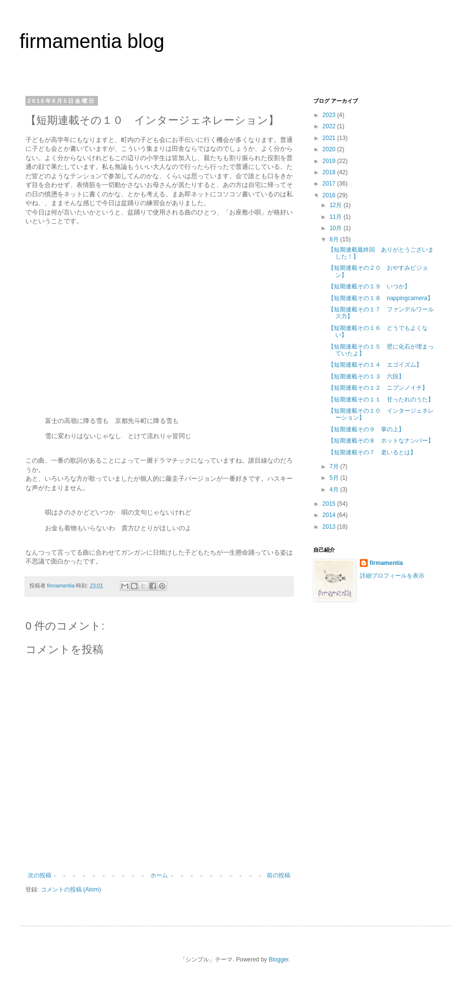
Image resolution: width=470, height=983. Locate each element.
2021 (330, 138)
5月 (334, 477)
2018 (330, 172)
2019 (330, 161)
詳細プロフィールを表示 (392, 575)
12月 (336, 205)
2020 (330, 149)
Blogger (279, 959)
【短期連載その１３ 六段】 (366, 376)
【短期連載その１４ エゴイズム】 (375, 364)
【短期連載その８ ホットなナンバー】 (381, 440)
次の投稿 (39, 875)
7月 (334, 466)
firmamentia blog (92, 41)
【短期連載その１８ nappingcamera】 (380, 298)
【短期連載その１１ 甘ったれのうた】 (381, 399)
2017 (330, 183)
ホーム (159, 875)
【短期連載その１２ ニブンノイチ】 (378, 387)
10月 (336, 228)
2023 (330, 115)
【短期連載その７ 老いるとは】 (372, 452)
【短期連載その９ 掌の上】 (366, 429)
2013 (330, 526)
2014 (330, 515)
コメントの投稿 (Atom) (71, 889)
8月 (334, 239)
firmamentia (386, 563)
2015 (330, 503)
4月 (334, 489)
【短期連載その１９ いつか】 (369, 286)
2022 (330, 126)
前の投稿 (278, 875)
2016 (330, 195)
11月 (336, 216)
